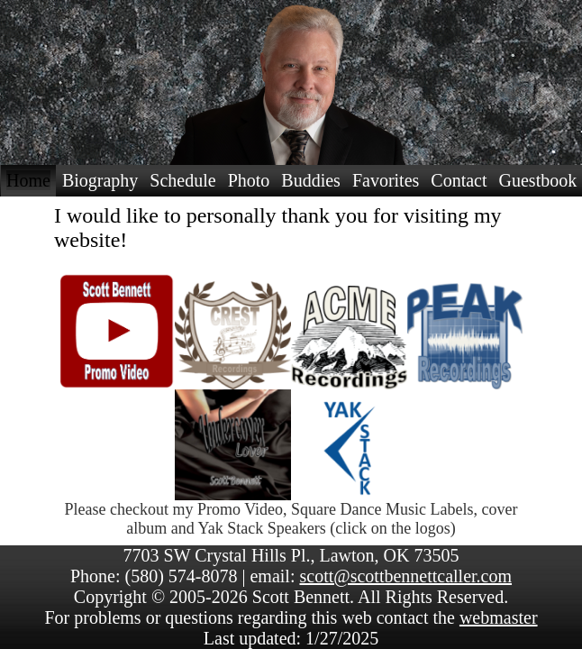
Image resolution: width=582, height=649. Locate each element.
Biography (100, 180)
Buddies (311, 180)
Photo (249, 180)
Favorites (385, 180)
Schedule (182, 180)
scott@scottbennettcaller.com (405, 576)
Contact (459, 180)
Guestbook (538, 180)
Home (28, 180)
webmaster (498, 617)
